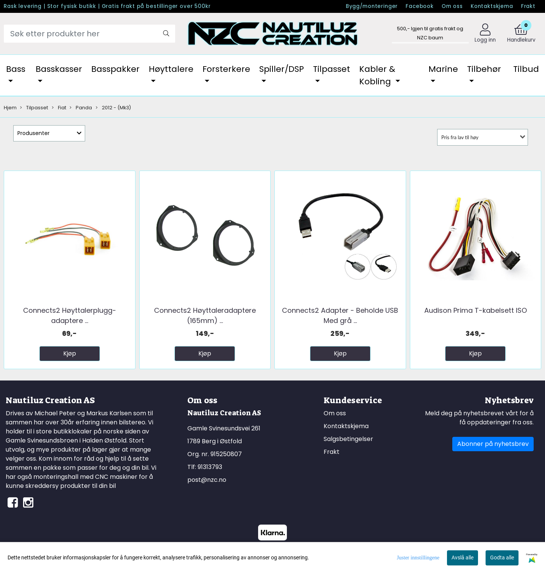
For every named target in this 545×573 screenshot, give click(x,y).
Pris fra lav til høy (459, 137)
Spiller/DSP (281, 69)
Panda (81, 107)
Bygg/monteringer (372, 6)
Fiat (59, 107)
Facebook (420, 6)
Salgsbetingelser (348, 439)
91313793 (210, 467)
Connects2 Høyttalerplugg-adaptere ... (69, 315)
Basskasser (59, 69)
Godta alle (502, 557)
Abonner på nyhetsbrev (493, 443)
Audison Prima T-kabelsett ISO (475, 310)
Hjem (10, 107)
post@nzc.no (206, 479)
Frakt (528, 6)
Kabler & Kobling (377, 75)
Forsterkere (226, 69)
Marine (443, 69)
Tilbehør (484, 69)
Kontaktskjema (492, 6)
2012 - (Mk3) (113, 107)
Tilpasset (331, 69)
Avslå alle (462, 557)
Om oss (452, 6)
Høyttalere (171, 69)
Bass (15, 69)
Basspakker (115, 69)
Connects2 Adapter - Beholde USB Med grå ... (340, 315)
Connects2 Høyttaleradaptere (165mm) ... (205, 315)
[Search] (89, 34)
